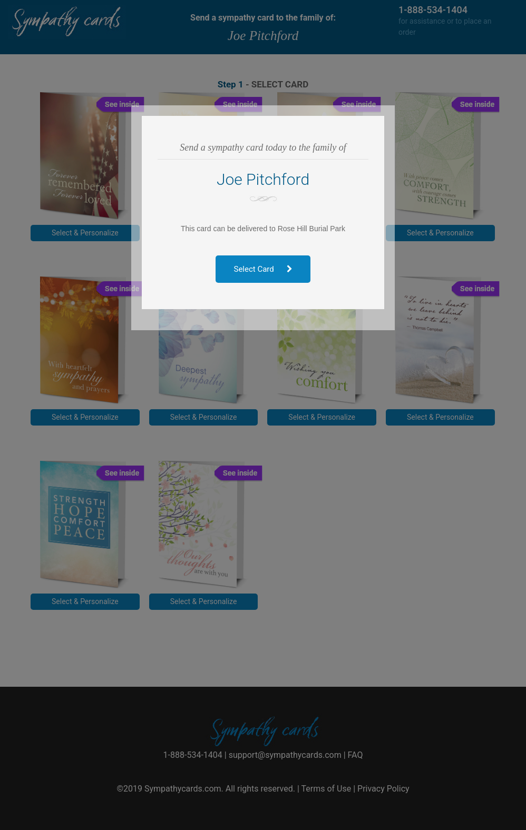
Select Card (263, 269)
